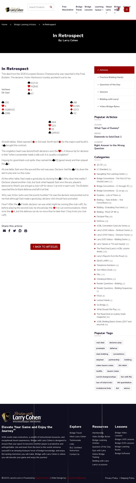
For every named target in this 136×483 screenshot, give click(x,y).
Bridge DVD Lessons (124, 443)
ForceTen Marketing (76, 478)
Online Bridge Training (98, 455)
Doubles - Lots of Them (109, 195)
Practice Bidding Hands (111, 77)
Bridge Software (122, 453)
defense (113, 348)
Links (72, 444)
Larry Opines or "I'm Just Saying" (113, 244)
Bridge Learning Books (122, 448)
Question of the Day (110, 84)
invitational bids (103, 388)
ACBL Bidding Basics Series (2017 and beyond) (114, 323)
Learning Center (99, 8)
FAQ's (101, 295)
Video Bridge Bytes (110, 106)
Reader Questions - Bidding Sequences (114, 290)
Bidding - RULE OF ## (108, 212)
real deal (100, 342)
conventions (118, 354)
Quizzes (104, 91)
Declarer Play (104, 216)
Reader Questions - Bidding (111, 283)
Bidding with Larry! (109, 99)
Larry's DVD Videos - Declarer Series (115, 235)
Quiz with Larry (99, 450)
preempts (100, 348)
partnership (114, 359)
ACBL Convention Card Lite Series (113, 225)
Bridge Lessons (89, 8)
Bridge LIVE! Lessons (124, 439)
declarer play (115, 342)
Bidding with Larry (100, 461)
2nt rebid (122, 365)
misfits (99, 371)
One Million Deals (106, 270)
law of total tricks (104, 382)
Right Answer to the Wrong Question (109, 147)
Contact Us (74, 454)
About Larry (109, 9)
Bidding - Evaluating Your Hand (112, 207)
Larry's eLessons (99, 464)
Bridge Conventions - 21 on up (112, 190)
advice (127, 388)
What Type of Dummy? (106, 128)
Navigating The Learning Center (112, 174)
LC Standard (104, 169)
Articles (104, 70)
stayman (100, 359)
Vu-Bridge (102, 305)
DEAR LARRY (105, 260)
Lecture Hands (104, 300)
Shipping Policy (127, 478)
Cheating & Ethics (106, 279)
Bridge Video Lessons (121, 434)
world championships (106, 377)
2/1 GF (101, 165)
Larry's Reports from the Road (112, 256)
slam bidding (102, 354)
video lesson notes (104, 365)
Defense (102, 221)
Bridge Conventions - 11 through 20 (115, 186)
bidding (127, 359)
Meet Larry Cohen (78, 436)
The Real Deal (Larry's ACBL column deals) (113, 250)
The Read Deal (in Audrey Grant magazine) (111, 316)
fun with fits (126, 377)
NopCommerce (42, 478)
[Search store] (41, 7)
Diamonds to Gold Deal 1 (108, 136)
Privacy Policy (111, 478)
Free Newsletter (67, 8)
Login (126, 9)
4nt (117, 388)
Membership (98, 433)
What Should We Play (108, 309)
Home (4, 24)
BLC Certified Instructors (76, 449)
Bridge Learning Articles (25, 24)
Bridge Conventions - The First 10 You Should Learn (114, 180)
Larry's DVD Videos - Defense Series (115, 230)
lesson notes (113, 371)
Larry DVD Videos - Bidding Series (113, 239)
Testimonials (75, 440)
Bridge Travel (79, 9)
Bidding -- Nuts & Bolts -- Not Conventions (110, 201)
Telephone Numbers (108, 265)
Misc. (101, 274)
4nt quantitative (124, 382)
